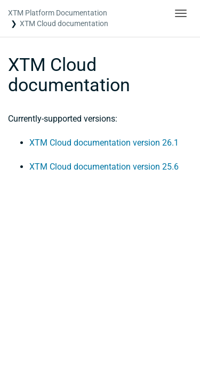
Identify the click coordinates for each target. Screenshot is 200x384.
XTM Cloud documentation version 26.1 (104, 143)
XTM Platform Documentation (57, 13)
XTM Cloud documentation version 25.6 (104, 167)
